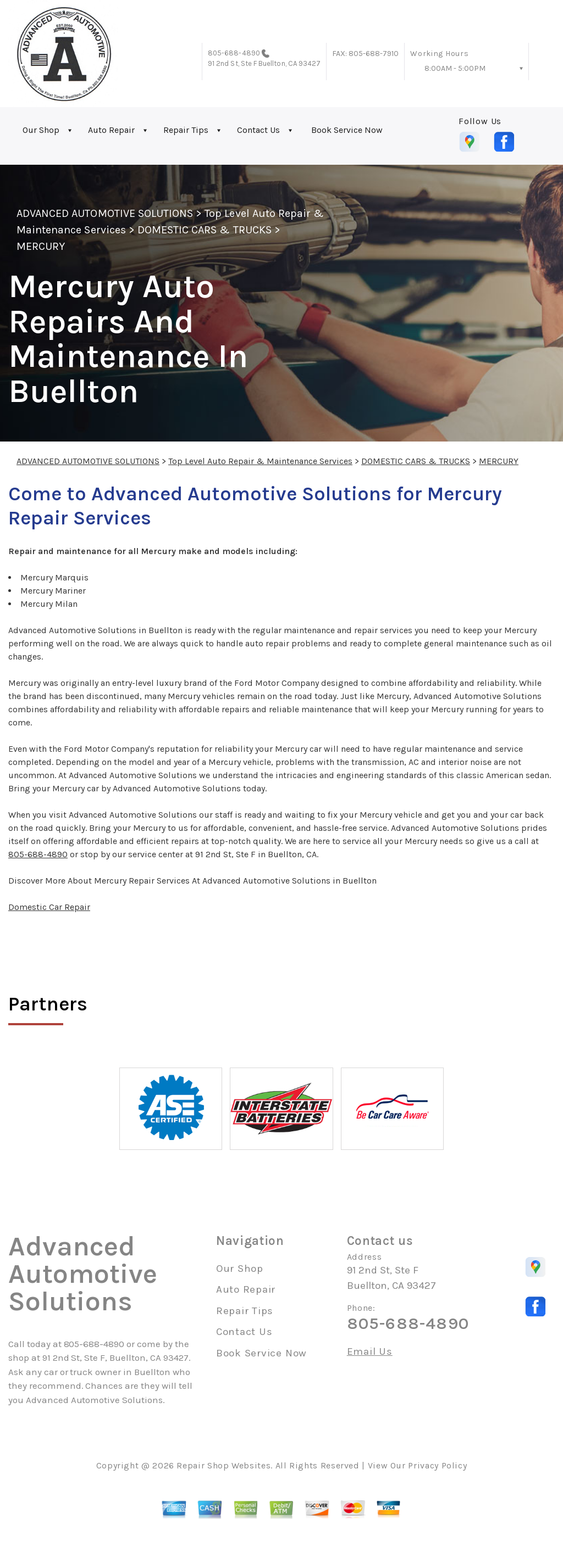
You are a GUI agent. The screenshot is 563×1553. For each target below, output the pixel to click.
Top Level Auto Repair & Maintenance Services (260, 461)
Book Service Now (347, 130)
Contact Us (258, 130)
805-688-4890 (234, 53)
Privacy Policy (437, 1465)
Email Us (370, 1352)
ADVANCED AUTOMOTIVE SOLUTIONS (104, 213)
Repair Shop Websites (223, 1465)
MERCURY (40, 246)
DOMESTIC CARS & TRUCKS (204, 230)
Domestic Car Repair (49, 907)
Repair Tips (185, 130)
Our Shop (41, 130)
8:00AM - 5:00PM (454, 68)
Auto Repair (111, 130)
